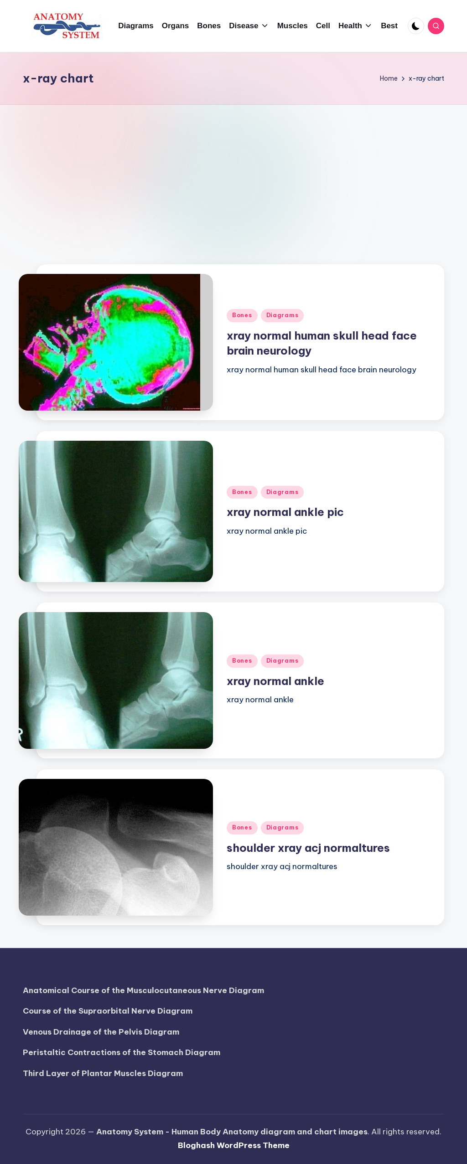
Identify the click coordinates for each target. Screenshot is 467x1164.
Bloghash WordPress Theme (234, 1145)
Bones (242, 315)
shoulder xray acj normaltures (308, 848)
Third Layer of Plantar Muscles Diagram (103, 1073)
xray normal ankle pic (285, 512)
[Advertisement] (233, 173)
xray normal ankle (275, 681)
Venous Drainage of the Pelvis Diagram (101, 1032)
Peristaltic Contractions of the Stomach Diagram (121, 1052)
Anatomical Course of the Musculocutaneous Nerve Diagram (143, 990)
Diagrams (282, 315)
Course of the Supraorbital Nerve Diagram (107, 1011)
